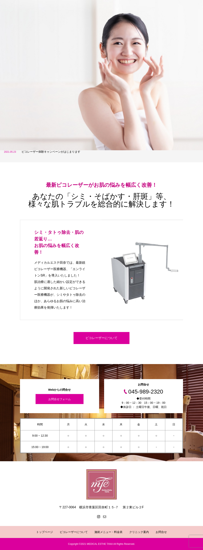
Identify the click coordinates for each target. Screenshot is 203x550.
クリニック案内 (139, 532)
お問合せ (161, 532)
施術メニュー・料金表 (108, 532)
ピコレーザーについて (101, 338)
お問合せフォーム (59, 399)
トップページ (44, 532)
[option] (101, 75)
